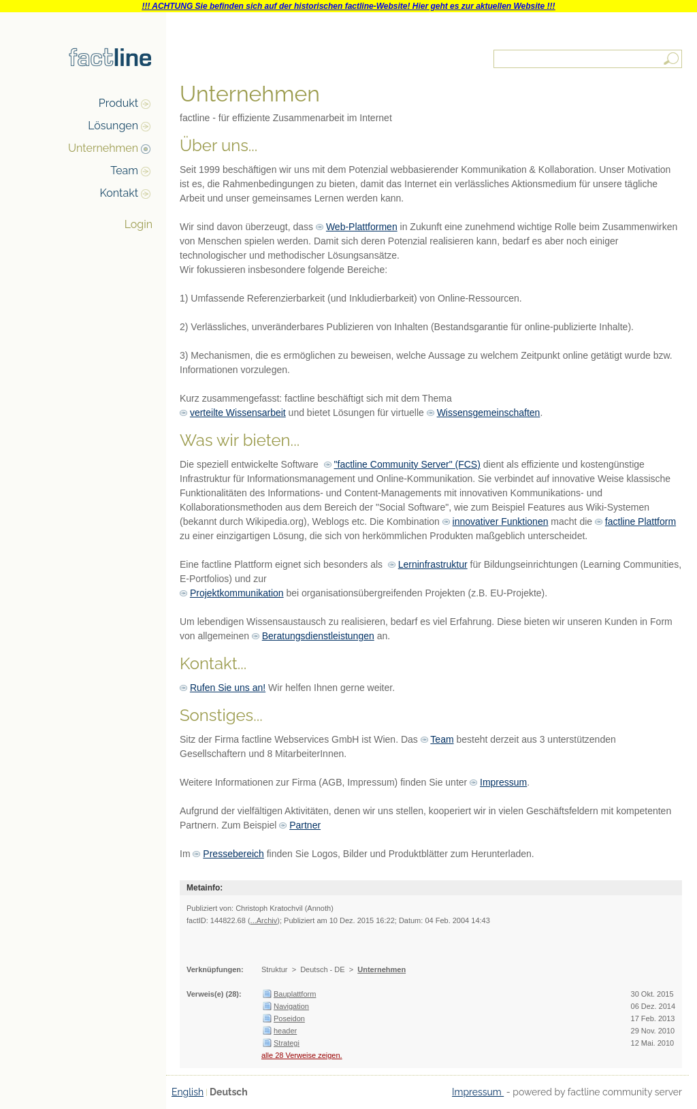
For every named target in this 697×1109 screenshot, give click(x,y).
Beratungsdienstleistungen (318, 635)
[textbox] (588, 59)
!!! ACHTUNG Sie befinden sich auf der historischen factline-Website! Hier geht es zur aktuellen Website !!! (348, 6)
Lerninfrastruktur (433, 564)
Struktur (274, 969)
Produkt (118, 103)
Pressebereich (233, 853)
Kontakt (119, 193)
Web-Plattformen (362, 226)
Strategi (286, 1043)
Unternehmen (103, 148)
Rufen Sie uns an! (227, 687)
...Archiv (264, 920)
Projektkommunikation (237, 593)
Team (124, 170)
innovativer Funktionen (501, 521)
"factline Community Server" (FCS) (407, 464)
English (188, 1092)
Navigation (291, 1006)
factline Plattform (640, 521)
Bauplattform (295, 994)
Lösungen (113, 125)
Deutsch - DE (322, 969)
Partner (305, 825)
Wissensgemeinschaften (488, 412)
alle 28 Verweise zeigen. (301, 1055)
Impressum (503, 782)
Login (138, 224)
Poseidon (289, 1018)
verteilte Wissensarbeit (238, 412)
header (285, 1031)
